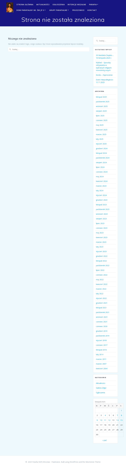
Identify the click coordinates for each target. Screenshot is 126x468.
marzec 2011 (101, 359)
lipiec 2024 (100, 167)
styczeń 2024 (101, 195)
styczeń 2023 (101, 251)
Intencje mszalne (77, 4)
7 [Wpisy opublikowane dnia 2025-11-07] (117, 415)
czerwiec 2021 (101, 322)
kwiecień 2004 (101, 368)
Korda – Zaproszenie (104, 75)
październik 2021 (102, 312)
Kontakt (92, 10)
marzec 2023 (101, 242)
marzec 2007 (101, 364)
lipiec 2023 (100, 223)
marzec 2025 (101, 134)
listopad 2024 (101, 153)
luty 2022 (99, 293)
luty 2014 (99, 354)
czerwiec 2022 (101, 275)
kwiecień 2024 (101, 181)
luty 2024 (99, 190)
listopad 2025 (101, 97)
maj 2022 (99, 279)
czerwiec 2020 (101, 326)
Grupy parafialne (58, 10)
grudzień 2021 (101, 303)
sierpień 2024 (101, 162)
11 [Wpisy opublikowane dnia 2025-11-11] (105, 420)
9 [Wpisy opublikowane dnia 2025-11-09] (97, 420)
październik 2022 (102, 265)
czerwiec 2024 (101, 172)
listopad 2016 (101, 350)
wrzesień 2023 (102, 214)
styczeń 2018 (101, 340)
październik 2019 (102, 336)
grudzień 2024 (101, 148)
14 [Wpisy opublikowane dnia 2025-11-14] (117, 420)
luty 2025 (99, 139)
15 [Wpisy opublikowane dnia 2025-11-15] (121, 420)
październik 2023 (102, 209)
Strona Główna (24, 4)
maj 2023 (99, 233)
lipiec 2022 (100, 270)
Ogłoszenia (59, 4)
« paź (104, 440)
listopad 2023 (101, 204)
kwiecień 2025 (101, 130)
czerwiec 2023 (101, 228)
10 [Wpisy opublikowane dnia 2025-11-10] (101, 420)
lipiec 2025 (100, 115)
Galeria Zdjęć (101, 388)
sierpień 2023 (101, 218)
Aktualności (43, 4)
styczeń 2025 (101, 144)
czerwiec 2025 (101, 120)
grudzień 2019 (101, 331)
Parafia (93, 4)
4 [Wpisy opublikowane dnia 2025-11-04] (105, 415)
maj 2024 (99, 176)
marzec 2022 (101, 289)
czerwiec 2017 (101, 345)
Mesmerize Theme (93, 462)
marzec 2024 (101, 186)
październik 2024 (102, 158)
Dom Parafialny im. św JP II (30, 10)
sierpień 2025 (101, 111)
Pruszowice (78, 10)
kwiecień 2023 (101, 237)
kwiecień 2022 (101, 284)
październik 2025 (102, 101)
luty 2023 (99, 247)
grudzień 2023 (101, 200)
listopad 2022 (101, 261)
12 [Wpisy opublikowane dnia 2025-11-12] (109, 420)
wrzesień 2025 (102, 106)
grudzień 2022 (101, 256)
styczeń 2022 (101, 298)
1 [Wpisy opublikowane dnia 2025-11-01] (121, 410)
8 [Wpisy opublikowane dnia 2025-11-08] (121, 415)
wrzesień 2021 (102, 317)
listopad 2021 (101, 307)
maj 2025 (99, 125)
